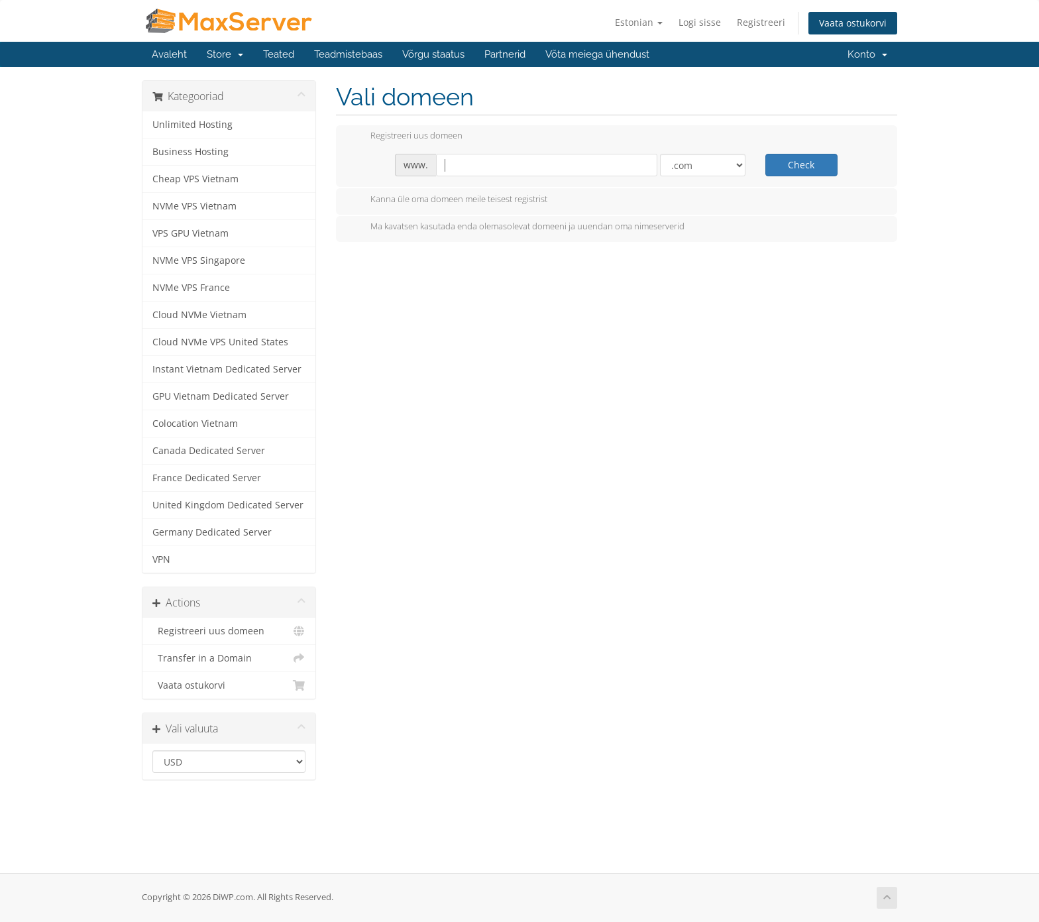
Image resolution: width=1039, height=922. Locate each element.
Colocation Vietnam (195, 424)
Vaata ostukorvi (853, 23)
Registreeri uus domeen (228, 631)
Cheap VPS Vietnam (195, 179)
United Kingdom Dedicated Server (227, 505)
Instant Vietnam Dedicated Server (226, 369)
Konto (867, 54)
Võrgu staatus (433, 54)
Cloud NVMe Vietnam (199, 315)
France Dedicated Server (206, 478)
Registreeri (761, 22)
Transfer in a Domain (228, 658)
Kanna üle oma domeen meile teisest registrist (448, 200)
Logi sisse (700, 22)
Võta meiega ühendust (597, 54)
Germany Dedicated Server (212, 532)
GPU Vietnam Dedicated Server (220, 396)
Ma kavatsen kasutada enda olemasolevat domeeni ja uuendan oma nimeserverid (516, 227)
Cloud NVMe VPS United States (220, 342)
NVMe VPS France (191, 288)
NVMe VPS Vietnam (194, 206)
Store (225, 54)
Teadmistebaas (348, 54)
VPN (161, 559)
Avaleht (169, 54)
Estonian (639, 22)
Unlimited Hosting (192, 125)
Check (801, 164)
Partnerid (504, 54)
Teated (278, 54)
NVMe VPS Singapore (198, 260)
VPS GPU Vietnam (190, 233)
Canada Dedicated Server (208, 451)
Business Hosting (190, 152)
